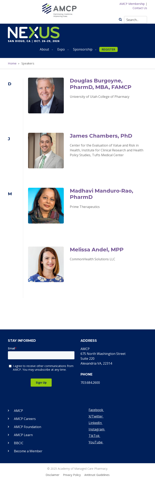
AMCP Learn (23, 435)
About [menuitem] (45, 51)
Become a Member (28, 451)
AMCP (18, 410)
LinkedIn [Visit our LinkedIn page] (96, 423)
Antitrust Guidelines (97, 475)
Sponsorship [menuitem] (84, 51)
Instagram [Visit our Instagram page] (97, 429)
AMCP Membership (132, 4)
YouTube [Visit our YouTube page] (96, 442)
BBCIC (18, 443)
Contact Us (140, 8)
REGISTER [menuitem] (108, 49)
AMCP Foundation (27, 427)
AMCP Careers (25, 419)
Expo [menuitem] (62, 51)
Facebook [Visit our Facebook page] (96, 410)
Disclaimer (52, 475)
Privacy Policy (72, 475)
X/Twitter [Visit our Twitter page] (96, 416)
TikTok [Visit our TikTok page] (94, 435)
